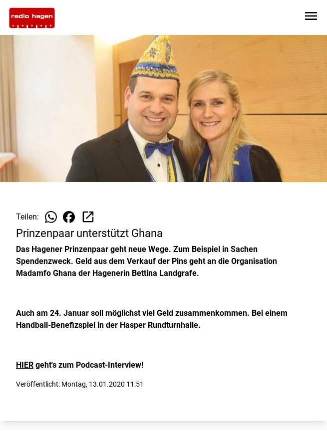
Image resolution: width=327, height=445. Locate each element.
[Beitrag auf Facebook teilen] (69, 217)
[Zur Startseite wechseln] (32, 18)
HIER (24, 365)
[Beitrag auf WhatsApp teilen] (51, 217)
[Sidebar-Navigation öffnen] (311, 17)
